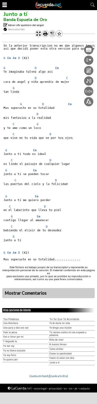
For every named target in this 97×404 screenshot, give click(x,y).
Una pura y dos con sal (15, 327)
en (70, 388)
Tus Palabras (11, 319)
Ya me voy (8, 346)
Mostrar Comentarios (26, 293)
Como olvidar (56, 349)
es (65, 388)
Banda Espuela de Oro (25, 19)
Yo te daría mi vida (59, 323)
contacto (84, 388)
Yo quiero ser (10, 359)
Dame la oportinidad (60, 353)
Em (9, 58)
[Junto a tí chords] (39, 375)
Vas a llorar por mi (13, 336)
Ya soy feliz (9, 355)
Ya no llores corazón (14, 350)
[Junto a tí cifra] (59, 375)
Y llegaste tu (10, 341)
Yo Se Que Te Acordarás (64, 319)
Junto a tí (15, 14)
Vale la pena (10, 332)
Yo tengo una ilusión (60, 327)
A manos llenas (58, 344)
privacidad (55, 388)
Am (14, 58)
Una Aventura (10, 323)
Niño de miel (56, 339)
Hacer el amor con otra (61, 357)
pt (76, 388)
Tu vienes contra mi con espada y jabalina (67, 334)
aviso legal (40, 388)
